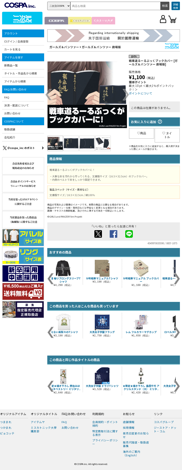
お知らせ (129, 414)
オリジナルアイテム (13, 414)
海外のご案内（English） (131, 453)
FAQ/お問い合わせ (15, 89)
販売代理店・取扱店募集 (136, 444)
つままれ (6, 422)
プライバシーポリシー (105, 442)
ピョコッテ (7, 433)
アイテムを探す (13, 57)
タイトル (167, 135)
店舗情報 (129, 422)
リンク (158, 414)
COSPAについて (14, 121)
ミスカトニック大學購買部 (44, 429)
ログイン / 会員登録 (16, 41)
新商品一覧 (11, 65)
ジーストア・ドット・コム (165, 429)
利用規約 (98, 414)
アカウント (11, 33)
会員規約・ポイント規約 (105, 424)
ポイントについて (140, 93)
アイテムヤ (38, 422)
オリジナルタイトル (44, 414)
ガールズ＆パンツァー (64, 47)
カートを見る (12, 49)
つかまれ (6, 428)
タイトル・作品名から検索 (20, 73)
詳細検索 (175, 6)
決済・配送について (16, 105)
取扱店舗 (9, 129)
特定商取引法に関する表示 (105, 433)
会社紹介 (9, 137)
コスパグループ (164, 422)
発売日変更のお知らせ (136, 435)
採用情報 (129, 428)
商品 (141, 133)
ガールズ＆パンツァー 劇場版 (101, 47)
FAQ (6, 97)
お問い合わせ (12, 113)
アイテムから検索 (15, 81)
